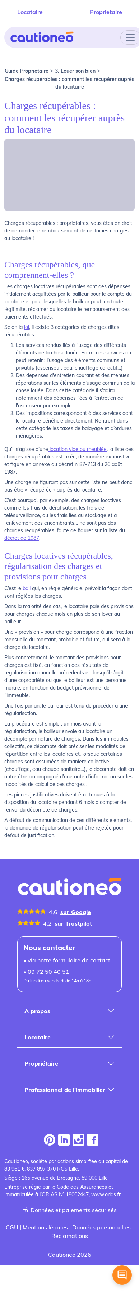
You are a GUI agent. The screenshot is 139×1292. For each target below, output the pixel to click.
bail (27, 588)
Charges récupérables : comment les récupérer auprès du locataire (69, 83)
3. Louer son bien (75, 71)
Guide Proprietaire (26, 71)
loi (26, 327)
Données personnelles (101, 1227)
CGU (12, 1227)
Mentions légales (45, 1227)
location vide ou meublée (77, 449)
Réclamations (69, 1235)
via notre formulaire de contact (69, 960)
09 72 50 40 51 (48, 971)
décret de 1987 (21, 538)
